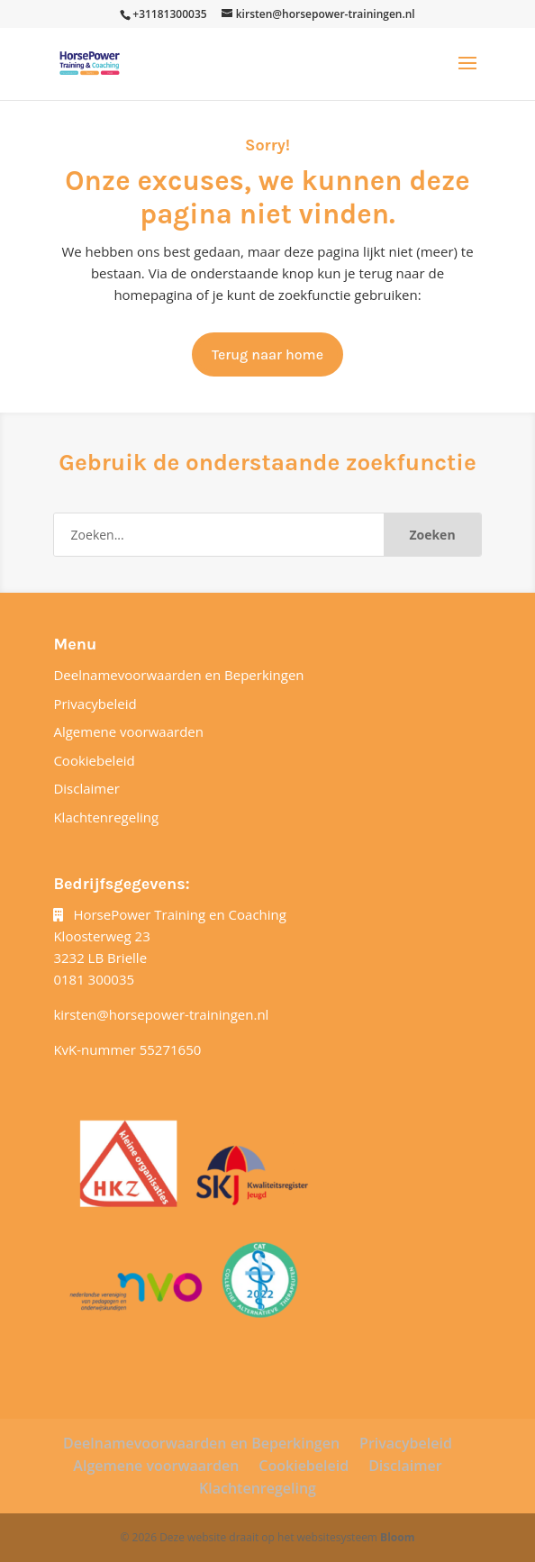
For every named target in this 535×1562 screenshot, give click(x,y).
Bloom (397, 1537)
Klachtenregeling (106, 817)
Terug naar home (267, 354)
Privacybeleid (94, 704)
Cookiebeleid (93, 760)
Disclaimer (86, 788)
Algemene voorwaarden (128, 731)
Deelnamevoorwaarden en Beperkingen (178, 675)
